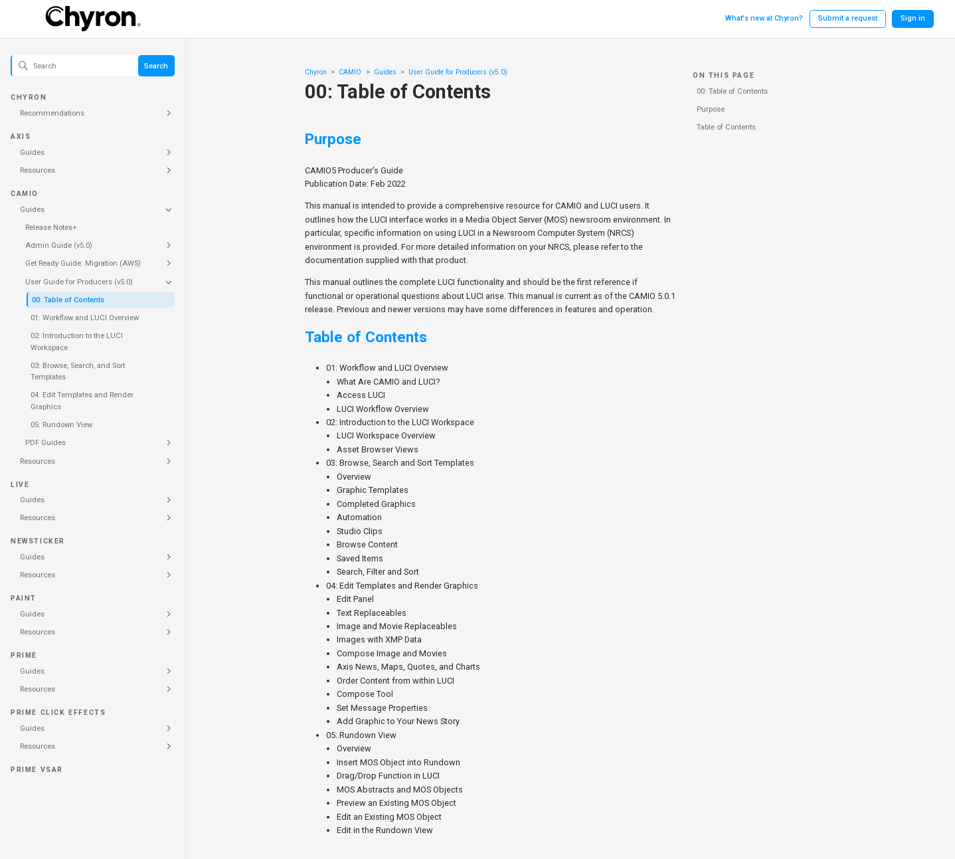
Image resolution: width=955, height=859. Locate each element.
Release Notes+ (51, 227)
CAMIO (350, 72)
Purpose (711, 109)
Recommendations (52, 113)
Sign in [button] (913, 18)
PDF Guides (45, 442)
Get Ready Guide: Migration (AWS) (83, 263)
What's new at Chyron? (764, 18)
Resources (37, 170)
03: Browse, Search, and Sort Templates (78, 371)
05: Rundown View (61, 425)
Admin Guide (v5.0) (58, 245)
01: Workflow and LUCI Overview (85, 318)
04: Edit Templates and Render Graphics (82, 401)
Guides (32, 152)
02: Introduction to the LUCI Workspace (77, 342)
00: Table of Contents (68, 300)
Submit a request (847, 18)
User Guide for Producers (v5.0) (79, 282)
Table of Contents (726, 127)
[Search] (74, 65)
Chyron (316, 72)
